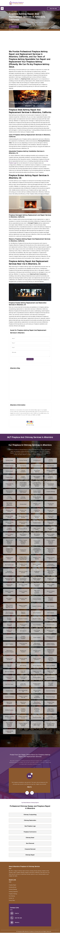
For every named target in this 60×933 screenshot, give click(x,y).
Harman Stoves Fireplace (23, 625)
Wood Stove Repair (50, 697)
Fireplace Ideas (9, 691)
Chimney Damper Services (9, 517)
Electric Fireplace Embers (51, 592)
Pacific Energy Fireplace (37, 631)
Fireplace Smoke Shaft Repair (23, 492)
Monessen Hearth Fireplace (51, 637)
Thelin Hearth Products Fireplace (9, 651)
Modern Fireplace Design (9, 592)
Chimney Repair (9, 471)
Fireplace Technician (9, 697)
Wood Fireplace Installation (23, 535)
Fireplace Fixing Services (50, 703)
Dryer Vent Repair (9, 684)
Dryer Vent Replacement (23, 684)
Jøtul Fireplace (23, 631)
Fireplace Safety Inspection (37, 684)
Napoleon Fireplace (23, 619)
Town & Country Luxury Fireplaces (9, 613)
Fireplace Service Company (9, 678)
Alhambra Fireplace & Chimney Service (33, 931)
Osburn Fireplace (37, 625)
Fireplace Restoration (50, 477)
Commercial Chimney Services (51, 565)
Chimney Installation (23, 471)
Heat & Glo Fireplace (9, 625)
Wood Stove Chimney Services (37, 703)
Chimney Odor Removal (9, 585)
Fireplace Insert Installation (9, 659)
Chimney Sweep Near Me (37, 691)
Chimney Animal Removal (36, 651)
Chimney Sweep (9, 460)
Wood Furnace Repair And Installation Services (9, 542)
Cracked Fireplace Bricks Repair (37, 724)
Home (10, 30)
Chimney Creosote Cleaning (50, 471)
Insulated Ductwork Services (50, 717)
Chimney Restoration (23, 498)
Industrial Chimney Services (23, 572)
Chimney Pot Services (37, 517)
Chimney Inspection (50, 460)
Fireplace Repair (9, 477)
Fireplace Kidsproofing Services (51, 659)
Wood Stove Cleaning (23, 703)
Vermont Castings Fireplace (51, 619)
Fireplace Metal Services (9, 558)
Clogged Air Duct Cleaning (50, 672)
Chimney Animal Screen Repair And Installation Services (37, 484)
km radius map (30, 384)
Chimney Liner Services (50, 511)
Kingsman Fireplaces (23, 613)
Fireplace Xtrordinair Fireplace (23, 637)
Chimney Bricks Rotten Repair (23, 579)
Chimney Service (37, 460)
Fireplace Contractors (9, 529)
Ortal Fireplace (9, 637)
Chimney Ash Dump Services (23, 517)
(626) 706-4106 (53, 8)
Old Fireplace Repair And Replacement (9, 504)
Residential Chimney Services (9, 572)
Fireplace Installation (23, 477)
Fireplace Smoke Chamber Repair (37, 492)
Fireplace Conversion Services (23, 710)
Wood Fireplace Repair (36, 529)
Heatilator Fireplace (9, 619)
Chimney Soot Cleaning (37, 471)
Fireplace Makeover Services (23, 717)
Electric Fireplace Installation (51, 535)
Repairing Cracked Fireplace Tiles (9, 579)
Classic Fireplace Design (50, 585)
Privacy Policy (12, 900)
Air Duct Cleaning (37, 665)
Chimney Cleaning (23, 460)
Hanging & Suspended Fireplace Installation (36, 710)
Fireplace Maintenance (37, 697)
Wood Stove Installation (9, 703)
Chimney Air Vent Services (23, 599)
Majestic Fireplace (37, 619)
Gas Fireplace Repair (51, 529)
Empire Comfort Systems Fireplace (51, 644)
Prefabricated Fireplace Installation (37, 542)
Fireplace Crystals (37, 599)
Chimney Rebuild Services (23, 659)
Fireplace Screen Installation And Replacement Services (50, 651)
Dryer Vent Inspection (23, 672)
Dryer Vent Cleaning (9, 666)
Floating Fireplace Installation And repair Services (51, 724)
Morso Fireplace (9, 644)
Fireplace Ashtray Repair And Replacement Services (51, 550)
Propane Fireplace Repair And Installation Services (51, 542)
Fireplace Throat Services (23, 565)
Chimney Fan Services (51, 517)
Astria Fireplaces (37, 613)
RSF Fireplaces (50, 613)
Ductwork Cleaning (50, 691)
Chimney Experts (51, 677)
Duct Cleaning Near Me (23, 691)
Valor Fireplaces (50, 606)
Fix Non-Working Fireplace (9, 484)
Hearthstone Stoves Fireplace (37, 644)
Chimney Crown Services (37, 504)
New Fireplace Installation (37, 477)
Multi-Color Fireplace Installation (50, 599)
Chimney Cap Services (51, 504)
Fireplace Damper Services (51, 558)
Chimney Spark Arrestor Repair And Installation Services (23, 484)
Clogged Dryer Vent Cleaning (36, 672)
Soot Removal (51, 465)
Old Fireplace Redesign (37, 585)
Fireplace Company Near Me (23, 697)
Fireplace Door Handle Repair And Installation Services (37, 550)
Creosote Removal (37, 465)
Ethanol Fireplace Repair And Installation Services (23, 542)
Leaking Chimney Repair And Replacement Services (50, 572)
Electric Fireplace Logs (37, 565)
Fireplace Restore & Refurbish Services (23, 724)
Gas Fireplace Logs (9, 565)
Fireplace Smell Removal (50, 579)
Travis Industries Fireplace (23, 644)
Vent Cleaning (23, 665)
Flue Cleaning (23, 465)
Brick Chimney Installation (50, 484)
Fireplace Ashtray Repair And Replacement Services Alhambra (27, 30)
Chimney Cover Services (23, 511)
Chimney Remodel (37, 717)
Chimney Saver (23, 504)
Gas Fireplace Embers (9, 599)
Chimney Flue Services (37, 511)
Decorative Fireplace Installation (50, 684)
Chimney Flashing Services (9, 523)
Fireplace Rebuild (23, 529)
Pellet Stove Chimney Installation (37, 592)
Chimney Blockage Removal (37, 498)
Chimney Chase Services (9, 511)
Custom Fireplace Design (23, 592)
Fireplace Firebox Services (37, 558)
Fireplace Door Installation (23, 550)
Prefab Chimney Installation (37, 659)
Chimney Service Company (23, 678)
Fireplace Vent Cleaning (50, 523)
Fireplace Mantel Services (9, 732)
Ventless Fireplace (9, 710)
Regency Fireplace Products (23, 606)
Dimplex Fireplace (51, 625)
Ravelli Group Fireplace (23, 651)
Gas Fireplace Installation (37, 535)
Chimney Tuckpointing (9, 498)
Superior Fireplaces (37, 606)
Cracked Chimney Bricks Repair (37, 579)
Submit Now (30, 359)
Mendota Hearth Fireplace (50, 631)
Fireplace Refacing (51, 491)
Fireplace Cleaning (9, 465)
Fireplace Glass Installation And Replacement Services (9, 550)
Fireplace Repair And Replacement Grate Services (23, 558)
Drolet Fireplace (37, 637)
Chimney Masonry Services (23, 523)
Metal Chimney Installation (9, 492)
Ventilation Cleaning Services (9, 717)
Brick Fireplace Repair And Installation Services (9, 724)
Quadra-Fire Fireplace (9, 631)
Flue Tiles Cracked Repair (23, 585)
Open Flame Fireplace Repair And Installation (50, 710)
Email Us (17, 913)
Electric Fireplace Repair (9, 535)
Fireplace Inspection (50, 498)
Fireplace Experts (37, 677)
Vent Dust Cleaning (9, 671)
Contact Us (13, 26)
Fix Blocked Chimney (36, 572)
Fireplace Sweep (37, 523)
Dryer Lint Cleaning (50, 665)
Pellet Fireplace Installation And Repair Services (9, 606)
